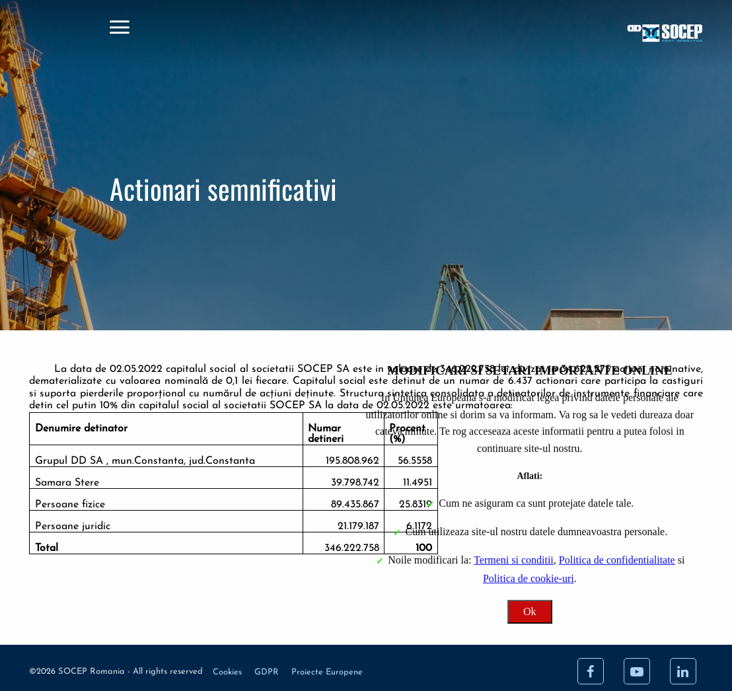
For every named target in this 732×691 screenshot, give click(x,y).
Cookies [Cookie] (228, 672)
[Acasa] (586, 35)
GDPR (267, 672)
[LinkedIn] (683, 671)
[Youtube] (637, 671)
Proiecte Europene (327, 672)
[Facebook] (590, 671)
